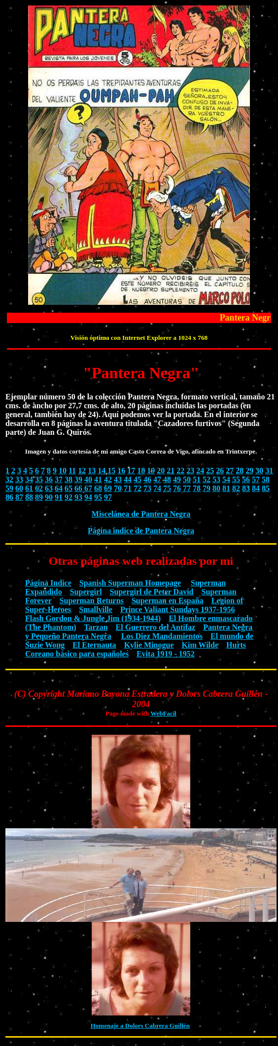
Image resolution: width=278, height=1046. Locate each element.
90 (49, 497)
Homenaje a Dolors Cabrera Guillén (140, 1025)
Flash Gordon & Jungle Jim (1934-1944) (93, 618)
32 (9, 479)
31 (269, 470)
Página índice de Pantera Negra (141, 530)
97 (108, 497)
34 (29, 479)
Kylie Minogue (149, 645)
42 (108, 479)
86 (9, 497)
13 (92, 470)
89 (39, 497)
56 (246, 479)
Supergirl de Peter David (152, 592)
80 (216, 488)
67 (88, 488)
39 (78, 479)
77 (187, 488)
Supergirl (86, 592)
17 (131, 470)
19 (151, 470)
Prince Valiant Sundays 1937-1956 (177, 609)
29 (249, 470)
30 (259, 470)
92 (68, 497)
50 (187, 479)
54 (226, 479)
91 (59, 497)
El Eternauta (94, 645)
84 (256, 488)
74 (157, 488)
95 (98, 497)
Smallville (95, 609)
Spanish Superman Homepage (130, 583)
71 (128, 488)
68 (98, 488)
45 (137, 479)
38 (68, 479)
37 (59, 479)
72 (137, 488)
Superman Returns (92, 600)
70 (118, 488)
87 (19, 497)
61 (29, 488)
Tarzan (95, 627)
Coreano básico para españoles (77, 654)
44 (128, 479)
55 (236, 479)
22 (180, 470)
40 (88, 479)
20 (161, 470)
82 (236, 488)
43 (118, 479)
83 (246, 488)
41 (98, 479)
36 (49, 479)
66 (78, 488)
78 (197, 488)
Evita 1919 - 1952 (166, 654)
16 (121, 470)
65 (68, 488)
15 (111, 470)
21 (170, 470)
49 (177, 479)
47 (157, 479)
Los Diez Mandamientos (162, 636)
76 (177, 488)
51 (197, 479)
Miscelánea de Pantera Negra (141, 514)
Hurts (236, 645)
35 (39, 479)
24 (200, 470)
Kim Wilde (200, 645)
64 (59, 488)
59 (9, 488)
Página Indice (48, 583)
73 (147, 488)
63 (49, 488)
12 (82, 470)
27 (230, 470)
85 (266, 488)
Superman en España (168, 600)
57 (256, 479)
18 (141, 470)
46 (147, 479)
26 (220, 470)
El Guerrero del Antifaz (156, 627)
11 (72, 470)
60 (19, 488)
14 (101, 470)
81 (226, 488)
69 (108, 488)
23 (190, 470)
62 (39, 488)
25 (210, 470)
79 (206, 488)
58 (266, 479)
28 (239, 470)
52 (206, 479)
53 (216, 479)
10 (63, 470)
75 (167, 488)
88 (29, 497)
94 (88, 497)
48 (167, 479)
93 (78, 497)
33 (19, 479)
